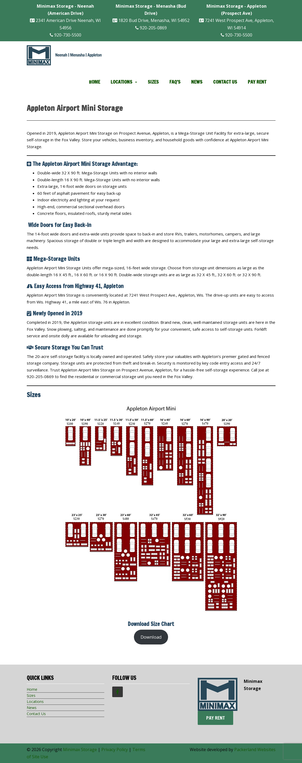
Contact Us (225, 81)
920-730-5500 (65, 35)
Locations (121, 81)
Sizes (153, 81)
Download (151, 637)
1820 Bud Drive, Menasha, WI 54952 (151, 13)
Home (94, 81)
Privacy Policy (114, 749)
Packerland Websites (255, 749)
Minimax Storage (80, 749)
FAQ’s (175, 81)
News (196, 81)
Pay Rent (257, 81)
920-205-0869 (151, 28)
